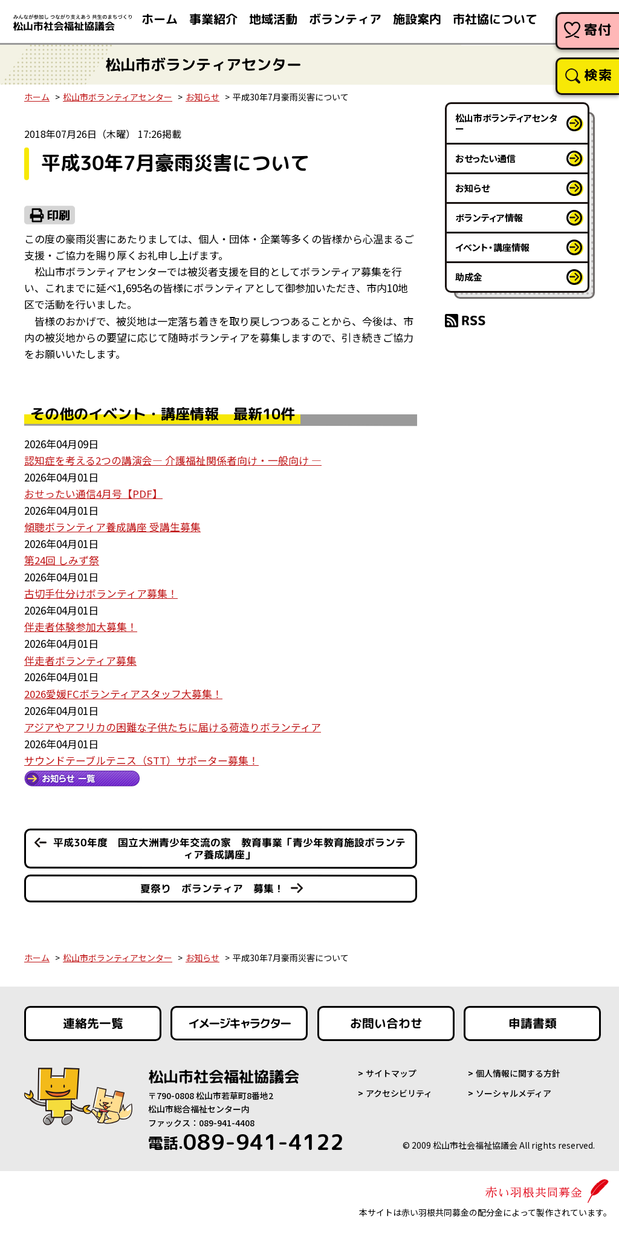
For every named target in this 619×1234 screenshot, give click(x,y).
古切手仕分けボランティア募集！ (101, 591)
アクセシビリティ (399, 1089)
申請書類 (532, 1019)
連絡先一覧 (93, 1019)
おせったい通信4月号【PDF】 (93, 492)
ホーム (37, 97)
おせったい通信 (485, 158)
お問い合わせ (386, 1019)
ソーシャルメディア (513, 1089)
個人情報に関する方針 (518, 1069)
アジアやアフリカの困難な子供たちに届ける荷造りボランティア (172, 723)
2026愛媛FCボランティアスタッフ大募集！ (123, 689)
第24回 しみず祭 (61, 558)
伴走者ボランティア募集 (80, 657)
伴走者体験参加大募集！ (80, 624)
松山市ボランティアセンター (117, 97)
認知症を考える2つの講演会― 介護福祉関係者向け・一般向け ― (173, 460)
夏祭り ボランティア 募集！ (212, 885)
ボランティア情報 (489, 217)
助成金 (468, 276)
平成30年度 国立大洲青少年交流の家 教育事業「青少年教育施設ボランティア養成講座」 (229, 844)
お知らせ (202, 97)
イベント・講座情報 (492, 247)
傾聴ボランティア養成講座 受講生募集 (112, 526)
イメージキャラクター (239, 1019)
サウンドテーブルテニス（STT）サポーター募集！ (141, 755)
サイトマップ (391, 1069)
